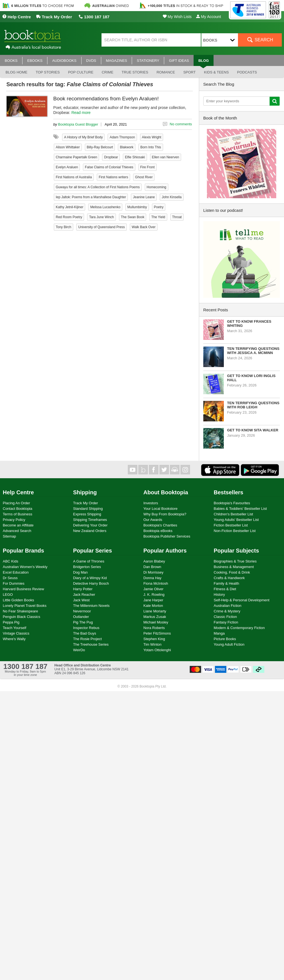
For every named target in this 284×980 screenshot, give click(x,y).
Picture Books (225, 639)
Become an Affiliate (18, 525)
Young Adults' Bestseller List (236, 520)
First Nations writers (113, 177)
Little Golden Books (18, 600)
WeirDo (79, 650)
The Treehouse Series (91, 644)
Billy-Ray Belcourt (100, 147)
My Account (208, 16)
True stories (135, 72)
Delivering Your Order (90, 525)
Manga (219, 633)
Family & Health (226, 583)
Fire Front (147, 167)
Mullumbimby (137, 207)
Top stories (48, 72)
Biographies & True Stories (235, 561)
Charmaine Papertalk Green (76, 157)
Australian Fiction (228, 606)
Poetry (159, 207)
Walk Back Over (144, 227)
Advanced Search (17, 531)
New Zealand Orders (89, 531)
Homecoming (156, 187)
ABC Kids (10, 561)
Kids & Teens (216, 72)
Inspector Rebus (86, 628)
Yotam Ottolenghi (157, 650)
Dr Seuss (10, 578)
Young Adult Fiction (229, 644)
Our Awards (152, 520)
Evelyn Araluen (67, 167)
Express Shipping (87, 514)
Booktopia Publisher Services (166, 536)
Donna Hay (152, 578)
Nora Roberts (154, 628)
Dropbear (111, 157)
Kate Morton (153, 606)
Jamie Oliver (153, 589)
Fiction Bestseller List (231, 525)
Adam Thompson (122, 137)
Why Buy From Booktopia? (164, 514)
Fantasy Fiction (226, 622)
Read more (80, 112)
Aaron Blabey (154, 561)
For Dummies (13, 583)
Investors (150, 503)
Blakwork (126, 147)
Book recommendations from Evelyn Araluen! (106, 98)
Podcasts (247, 72)
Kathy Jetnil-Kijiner (69, 207)
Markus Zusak (154, 617)
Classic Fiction (225, 617)
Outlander (81, 617)
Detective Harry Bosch (91, 583)
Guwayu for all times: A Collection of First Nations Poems (98, 187)
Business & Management (234, 567)
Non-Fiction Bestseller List (235, 531)
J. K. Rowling (153, 594)
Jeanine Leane (144, 197)
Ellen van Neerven (165, 157)
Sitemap (9, 536)
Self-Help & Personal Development (242, 600)
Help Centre (16, 16)
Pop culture (80, 72)
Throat (177, 217)
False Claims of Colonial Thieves (109, 167)
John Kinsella (171, 197)
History (219, 594)
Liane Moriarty (154, 611)
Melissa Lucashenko (105, 207)
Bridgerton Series (87, 567)
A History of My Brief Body (83, 137)
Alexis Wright (151, 137)
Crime (107, 72)
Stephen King (154, 639)
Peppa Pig (11, 622)
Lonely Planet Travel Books (25, 606)
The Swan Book (132, 217)
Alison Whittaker (68, 147)
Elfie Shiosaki (135, 157)
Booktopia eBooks (158, 531)
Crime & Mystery (227, 611)
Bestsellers (229, 492)
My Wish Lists (177, 16)
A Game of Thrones (89, 561)
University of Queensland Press (101, 227)
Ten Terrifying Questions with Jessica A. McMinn (253, 351)
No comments (181, 124)
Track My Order (54, 16)
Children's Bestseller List (233, 514)
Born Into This (150, 147)
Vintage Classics (16, 633)
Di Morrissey (153, 572)
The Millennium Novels (91, 606)
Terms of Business (17, 514)
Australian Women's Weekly (25, 567)
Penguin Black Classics (21, 617)
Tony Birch (63, 227)
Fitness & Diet (225, 589)
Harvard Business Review (23, 589)
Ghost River (144, 177)
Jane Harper (153, 600)
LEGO (8, 594)
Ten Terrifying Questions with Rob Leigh (253, 405)
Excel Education (16, 572)
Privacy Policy (14, 520)
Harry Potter (83, 589)
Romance (165, 72)
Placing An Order (16, 503)
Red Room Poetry (69, 217)
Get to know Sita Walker (252, 430)
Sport (189, 72)
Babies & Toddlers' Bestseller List (240, 508)
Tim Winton (152, 644)
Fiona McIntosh (155, 583)
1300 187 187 (94, 16)
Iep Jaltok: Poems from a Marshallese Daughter (91, 197)
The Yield (158, 217)
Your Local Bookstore (160, 508)
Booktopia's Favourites (232, 503)
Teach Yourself (14, 628)
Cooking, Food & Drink (232, 572)
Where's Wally (14, 639)
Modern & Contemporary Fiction (239, 628)
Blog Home (16, 72)
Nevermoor (82, 611)
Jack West (81, 600)
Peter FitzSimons (157, 633)
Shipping (85, 492)
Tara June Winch (101, 217)
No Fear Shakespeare (20, 611)
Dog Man (80, 572)
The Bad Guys (84, 633)
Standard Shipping (88, 508)
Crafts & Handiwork (229, 578)
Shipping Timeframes (90, 520)
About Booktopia (165, 492)
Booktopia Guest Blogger (78, 124)
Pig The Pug (83, 622)
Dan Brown (152, 567)
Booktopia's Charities (160, 525)
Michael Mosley (155, 622)
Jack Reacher (84, 594)
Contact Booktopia (17, 508)
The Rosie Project (87, 639)
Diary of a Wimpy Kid (90, 578)
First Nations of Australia (74, 177)
